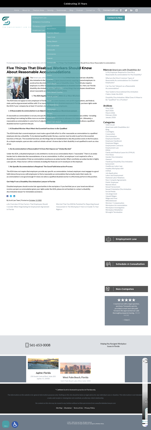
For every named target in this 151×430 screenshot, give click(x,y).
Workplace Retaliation (114, 210)
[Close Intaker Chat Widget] (143, 359)
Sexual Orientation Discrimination (118, 189)
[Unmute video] (112, 359)
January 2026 (111, 117)
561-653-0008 (139, 18)
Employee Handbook (114, 141)
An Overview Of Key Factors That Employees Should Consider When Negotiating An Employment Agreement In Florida (28, 206)
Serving (50, 10)
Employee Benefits (113, 139)
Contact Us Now (115, 18)
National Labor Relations (115, 178)
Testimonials (61, 10)
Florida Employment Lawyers (16, 63)
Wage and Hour (111, 198)
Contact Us (90, 10)
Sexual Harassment (113, 187)
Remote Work (111, 184)
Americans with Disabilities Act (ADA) (47, 77)
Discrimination (111, 136)
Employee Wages (112, 143)
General (109, 159)
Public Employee (112, 182)
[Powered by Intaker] (132, 425)
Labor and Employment (114, 175)
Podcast (79, 10)
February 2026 (111, 115)
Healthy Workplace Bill (114, 168)
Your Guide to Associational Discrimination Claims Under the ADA (122, 93)
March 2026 (110, 113)
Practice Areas (38, 10)
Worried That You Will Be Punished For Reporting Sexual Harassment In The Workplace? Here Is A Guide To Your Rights (77, 206)
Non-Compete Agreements (116, 180)
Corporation (110, 134)
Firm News (110, 155)
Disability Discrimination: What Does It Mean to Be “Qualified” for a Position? (124, 98)
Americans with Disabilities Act (43, 63)
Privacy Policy (89, 408)
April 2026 (110, 110)
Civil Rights (110, 132)
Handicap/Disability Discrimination (119, 162)
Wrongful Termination (114, 212)
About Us (26, 10)
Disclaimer (68, 408)
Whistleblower (111, 201)
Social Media (110, 191)
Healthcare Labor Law (114, 166)
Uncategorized (111, 194)
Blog (71, 10)
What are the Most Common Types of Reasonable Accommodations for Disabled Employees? (122, 80)
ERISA (108, 150)
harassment (110, 164)
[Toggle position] (139, 359)
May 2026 (109, 108)
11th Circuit (110, 125)
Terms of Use (78, 408)
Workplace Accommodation (116, 205)
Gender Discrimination (114, 157)
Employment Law (112, 148)
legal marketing (83, 423)
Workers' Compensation (115, 203)
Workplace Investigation (115, 207)
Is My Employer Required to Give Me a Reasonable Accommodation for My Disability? (124, 73)
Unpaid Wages (111, 196)
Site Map (59, 408)
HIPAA (108, 171)
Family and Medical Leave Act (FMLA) (120, 152)
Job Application (112, 173)
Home (16, 10)
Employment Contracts (114, 145)
